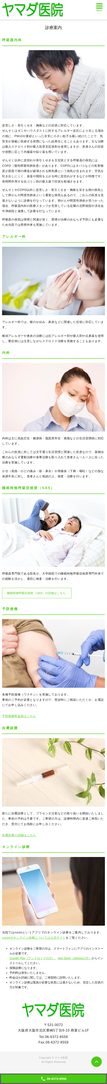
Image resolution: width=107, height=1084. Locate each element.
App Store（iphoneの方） (74, 958)
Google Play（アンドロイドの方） (32, 958)
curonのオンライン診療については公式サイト (34, 937)
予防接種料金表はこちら (19, 716)
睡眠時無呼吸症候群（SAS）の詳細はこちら (36, 593)
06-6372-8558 (56, 1037)
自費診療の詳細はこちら (19, 835)
